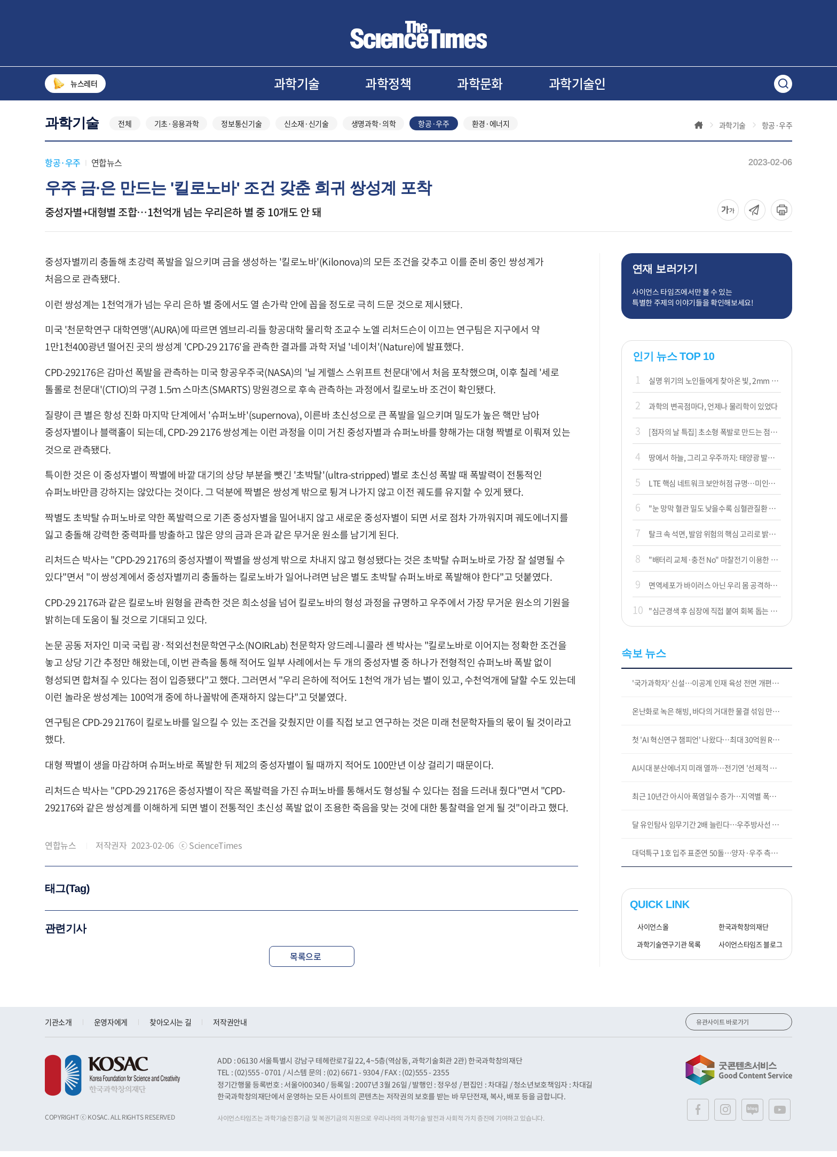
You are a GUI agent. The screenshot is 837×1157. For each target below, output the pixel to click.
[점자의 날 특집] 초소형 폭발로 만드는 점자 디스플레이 (715, 437)
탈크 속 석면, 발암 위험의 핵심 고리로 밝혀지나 (715, 539)
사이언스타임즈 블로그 (746, 950)
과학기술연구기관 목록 (665, 950)
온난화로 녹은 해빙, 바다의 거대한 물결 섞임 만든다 (709, 717)
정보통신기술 (241, 129)
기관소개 (58, 1027)
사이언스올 (649, 932)
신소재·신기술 (306, 129)
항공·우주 (433, 129)
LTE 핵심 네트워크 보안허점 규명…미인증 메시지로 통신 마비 (715, 488)
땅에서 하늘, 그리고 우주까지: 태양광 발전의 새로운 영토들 (715, 463)
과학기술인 (577, 83)
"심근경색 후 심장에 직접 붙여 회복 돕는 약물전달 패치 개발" (715, 616)
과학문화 (480, 83)
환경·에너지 (491, 129)
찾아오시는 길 (170, 1027)
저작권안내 (230, 1027)
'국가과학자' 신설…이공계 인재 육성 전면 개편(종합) (711, 688)
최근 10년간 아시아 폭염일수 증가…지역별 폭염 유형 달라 (712, 801)
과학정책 (388, 83)
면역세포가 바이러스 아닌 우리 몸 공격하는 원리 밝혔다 (715, 590)
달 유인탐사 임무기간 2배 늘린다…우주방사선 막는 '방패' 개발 (712, 830)
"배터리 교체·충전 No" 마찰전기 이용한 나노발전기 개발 (715, 565)
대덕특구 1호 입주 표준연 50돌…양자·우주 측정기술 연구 (712, 858)
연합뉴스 (106, 168)
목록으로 (311, 962)
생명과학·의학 (373, 129)
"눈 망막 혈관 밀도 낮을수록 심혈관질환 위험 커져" (715, 514)
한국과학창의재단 (739, 932)
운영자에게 (111, 1027)
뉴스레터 (75, 83)
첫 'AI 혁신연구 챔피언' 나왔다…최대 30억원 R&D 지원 (712, 745)
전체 (124, 129)
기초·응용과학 (176, 129)
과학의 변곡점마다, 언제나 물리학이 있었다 (713, 411)
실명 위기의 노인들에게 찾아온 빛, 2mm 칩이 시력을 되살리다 (715, 386)
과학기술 (297, 83)
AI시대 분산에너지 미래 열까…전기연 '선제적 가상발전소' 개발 (712, 773)
